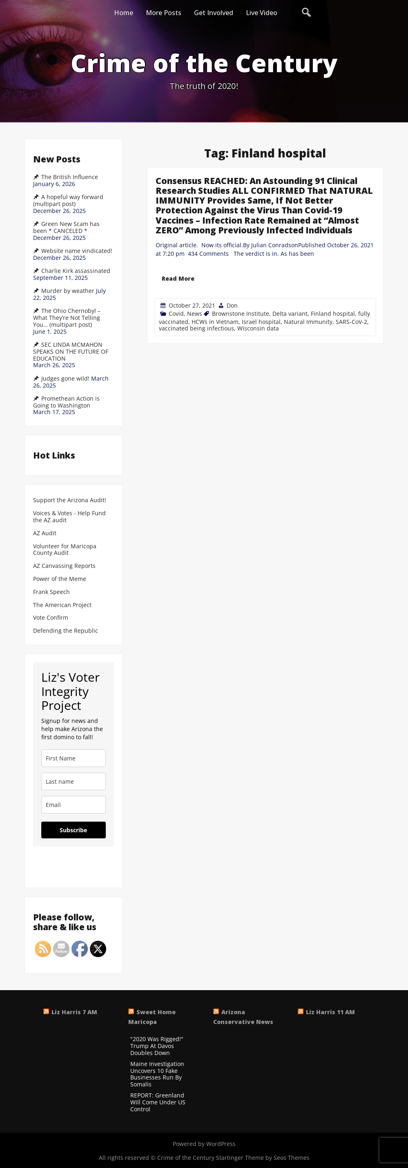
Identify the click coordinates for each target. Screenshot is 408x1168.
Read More (178, 278)
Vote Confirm (50, 617)
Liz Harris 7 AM (74, 1012)
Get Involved (213, 12)
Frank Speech (51, 592)
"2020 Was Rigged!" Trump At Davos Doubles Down (156, 1046)
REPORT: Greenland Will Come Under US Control (157, 1102)
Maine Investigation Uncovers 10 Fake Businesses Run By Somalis (157, 1074)
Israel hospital (261, 322)
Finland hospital (333, 313)
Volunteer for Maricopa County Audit (64, 550)
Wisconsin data (258, 328)
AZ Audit (44, 533)
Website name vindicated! (76, 251)
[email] (73, 804)
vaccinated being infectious (196, 328)
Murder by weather (67, 291)
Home (123, 12)
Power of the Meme (59, 579)
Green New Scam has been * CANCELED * (66, 227)
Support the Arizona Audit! (69, 500)
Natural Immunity (308, 322)
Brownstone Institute (240, 313)
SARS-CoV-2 (351, 322)
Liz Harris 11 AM (330, 1012)
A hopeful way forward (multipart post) (68, 200)
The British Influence (69, 177)
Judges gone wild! (65, 378)
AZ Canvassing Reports (64, 566)
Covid (176, 313)
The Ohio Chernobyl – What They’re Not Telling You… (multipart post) (66, 317)
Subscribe (73, 830)
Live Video (261, 12)
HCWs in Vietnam (215, 322)
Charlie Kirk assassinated (75, 271)
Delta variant (290, 313)
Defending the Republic (65, 630)
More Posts (163, 12)
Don (232, 305)
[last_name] (73, 781)
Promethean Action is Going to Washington (66, 402)
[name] (73, 758)
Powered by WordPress (204, 1144)
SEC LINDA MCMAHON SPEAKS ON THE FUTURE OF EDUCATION (70, 351)
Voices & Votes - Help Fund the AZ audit (69, 517)
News (194, 313)
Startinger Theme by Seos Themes (263, 1157)
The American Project (62, 605)
